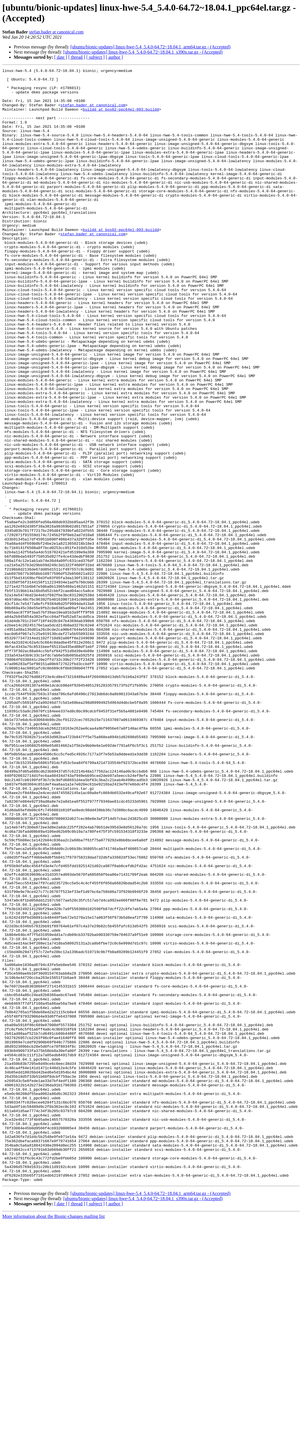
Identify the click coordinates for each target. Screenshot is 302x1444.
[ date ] (60, 57)
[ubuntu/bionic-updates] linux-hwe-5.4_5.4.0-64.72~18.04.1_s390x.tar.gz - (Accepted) (143, 52)
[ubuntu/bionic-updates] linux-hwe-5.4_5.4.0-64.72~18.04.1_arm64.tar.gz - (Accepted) (150, 46)
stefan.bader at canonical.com (56, 32)
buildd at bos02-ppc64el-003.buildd (121, 117)
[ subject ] (95, 57)
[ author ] (114, 57)
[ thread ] (76, 57)
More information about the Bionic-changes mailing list (53, 1439)
